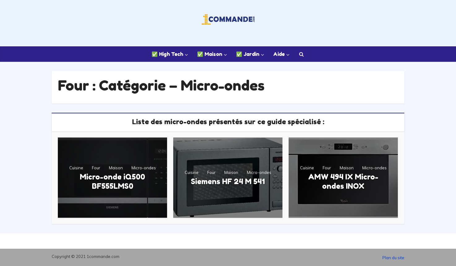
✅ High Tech (167, 54)
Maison (116, 167)
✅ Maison (209, 54)
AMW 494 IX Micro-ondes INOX (343, 181)
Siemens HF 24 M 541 (228, 181)
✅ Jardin (247, 54)
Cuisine (76, 167)
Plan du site (393, 257)
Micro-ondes (143, 167)
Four (96, 167)
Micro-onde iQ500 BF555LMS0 (112, 181)
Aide (279, 54)
